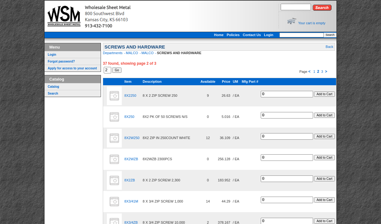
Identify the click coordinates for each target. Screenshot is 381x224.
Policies (239, 35)
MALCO (125, 53)
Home (226, 35)
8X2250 (124, 96)
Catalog (47, 86)
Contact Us (259, 35)
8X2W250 (125, 139)
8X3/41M (124, 202)
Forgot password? (54, 61)
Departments (106, 53)
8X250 (123, 117)
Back (336, 47)
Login (275, 35)
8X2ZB (123, 181)
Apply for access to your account (65, 68)
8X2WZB (124, 160)
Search (336, 34)
